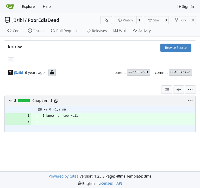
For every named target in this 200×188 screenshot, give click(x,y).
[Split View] (178, 89)
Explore (28, 6)
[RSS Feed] (106, 20)
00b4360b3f (138, 72)
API (119, 183)
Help (47, 6)
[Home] (10, 6)
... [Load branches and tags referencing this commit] (10, 59)
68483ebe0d (180, 72)
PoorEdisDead (43, 20)
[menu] (190, 89)
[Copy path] (56, 100)
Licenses (105, 183)
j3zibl (18, 20)
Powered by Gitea (64, 176)
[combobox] (166, 89)
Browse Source (176, 47)
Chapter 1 (43, 101)
